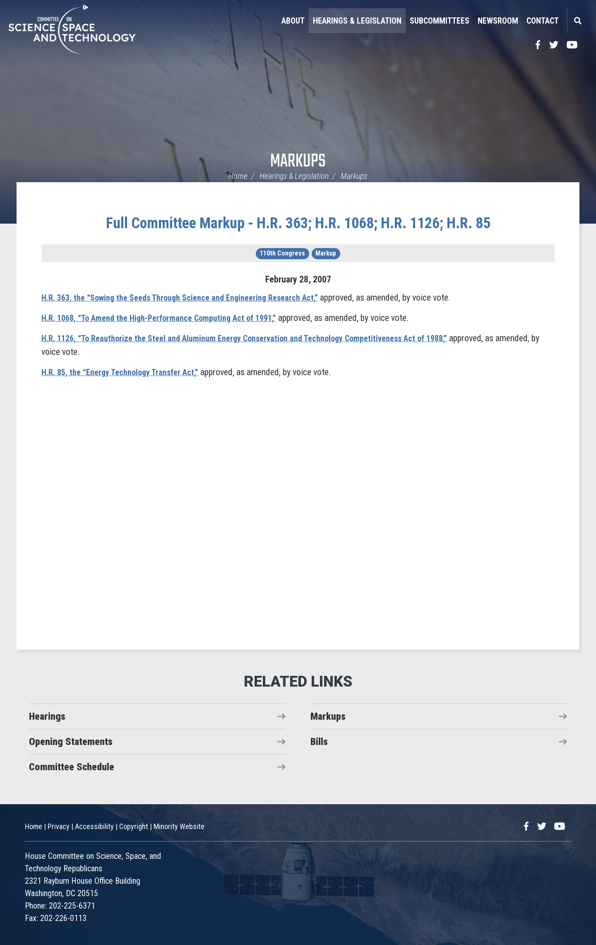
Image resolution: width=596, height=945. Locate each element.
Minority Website (179, 826)
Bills (319, 741)
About (293, 21)
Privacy (59, 826)
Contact (542, 21)
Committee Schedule (71, 767)
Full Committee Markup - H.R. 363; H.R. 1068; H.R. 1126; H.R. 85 (298, 223)
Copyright (133, 826)
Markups (298, 161)
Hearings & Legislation (357, 21)
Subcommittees (439, 21)
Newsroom (498, 21)
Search (577, 20)
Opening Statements (71, 741)
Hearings (47, 716)
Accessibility (94, 826)
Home (238, 176)
